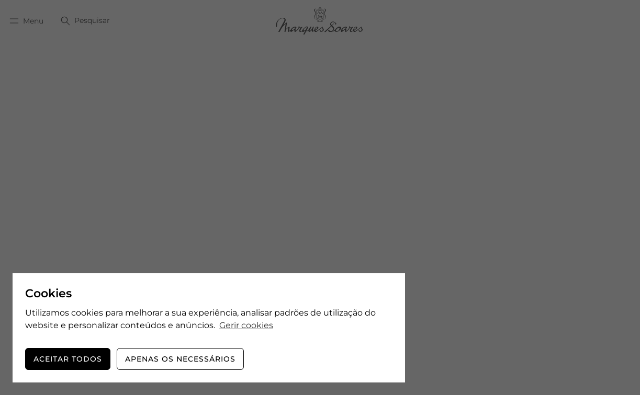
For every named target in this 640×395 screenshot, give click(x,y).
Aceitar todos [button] (67, 359)
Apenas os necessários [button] (180, 359)
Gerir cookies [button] (246, 325)
